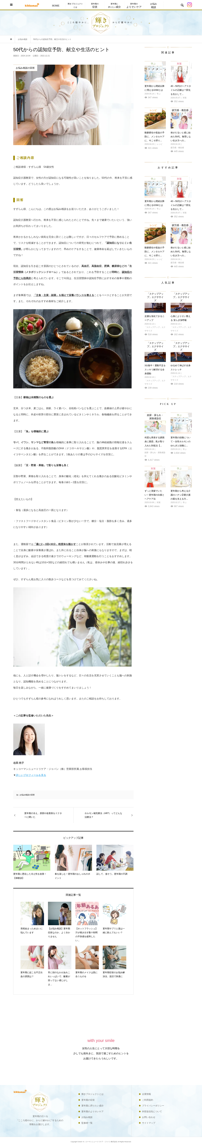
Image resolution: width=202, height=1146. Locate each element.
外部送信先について (152, 1111)
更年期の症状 (88, 1100)
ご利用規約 (147, 1100)
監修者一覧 (86, 1123)
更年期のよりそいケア (92, 1111)
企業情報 (146, 1094)
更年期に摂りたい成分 (92, 1105)
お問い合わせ (148, 1117)
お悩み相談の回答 (27, 795)
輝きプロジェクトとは (75, 5)
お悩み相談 (86, 1117)
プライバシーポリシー (153, 1105)
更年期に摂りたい (114, 5)
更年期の (95, 5)
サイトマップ (148, 1123)
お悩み (153, 6)
